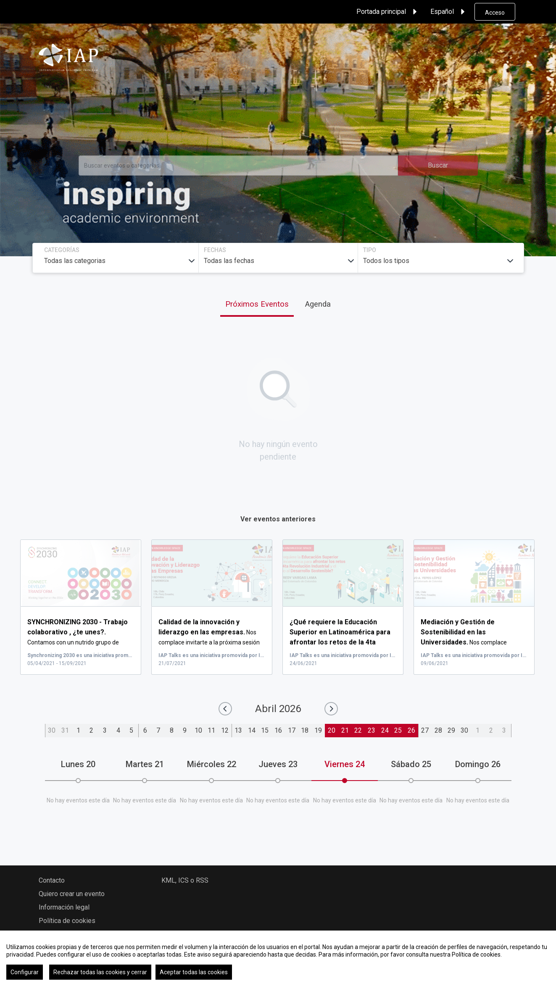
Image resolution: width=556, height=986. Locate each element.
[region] (278, 958)
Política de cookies (67, 921)
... (341, 642)
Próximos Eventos (257, 304)
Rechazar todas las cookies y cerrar (100, 972)
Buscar (438, 165)
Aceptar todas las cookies (194, 972)
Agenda (318, 304)
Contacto (52, 880)
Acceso (495, 12)
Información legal (64, 907)
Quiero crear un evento (72, 894)
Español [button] (448, 12)
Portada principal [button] (387, 12)
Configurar (25, 972)
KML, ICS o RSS (184, 880)
